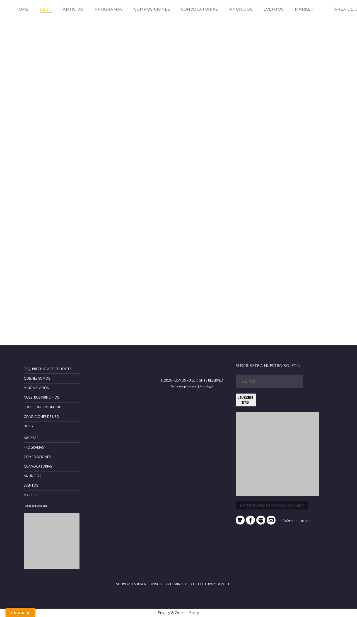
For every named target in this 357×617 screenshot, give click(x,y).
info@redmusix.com (296, 520)
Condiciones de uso (41, 416)
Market (304, 9)
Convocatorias (199, 9)
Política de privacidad (184, 386)
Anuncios (240, 9)
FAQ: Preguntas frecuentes (47, 368)
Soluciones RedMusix (42, 407)
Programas (109, 9)
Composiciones (152, 9)
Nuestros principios (41, 397)
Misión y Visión (36, 387)
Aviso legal (206, 386)
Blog (46, 9)
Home (22, 9)
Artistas (73, 9)
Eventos (273, 9)
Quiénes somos (37, 378)
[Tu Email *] (269, 381)
